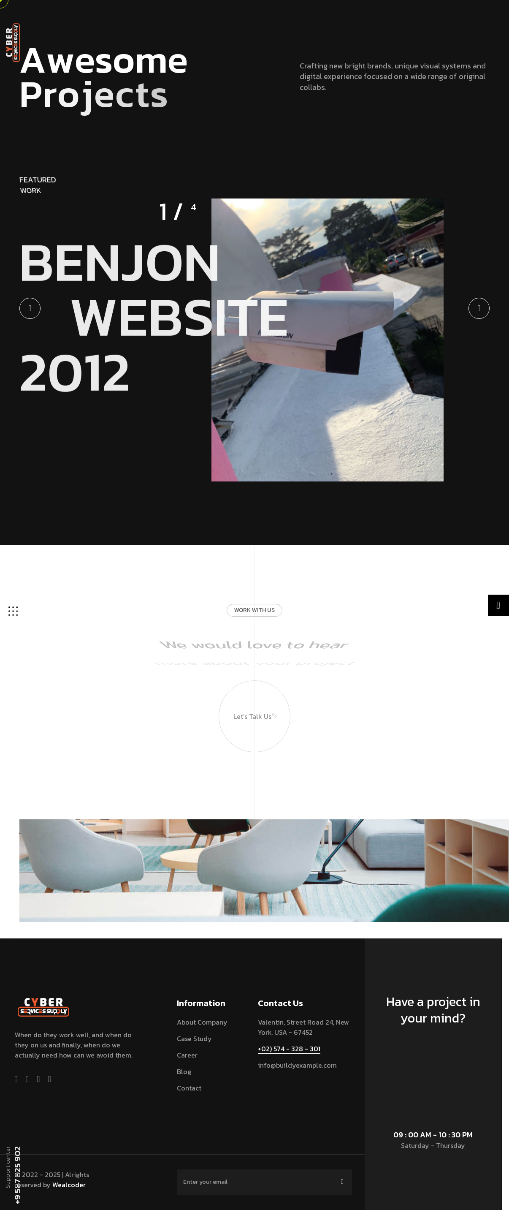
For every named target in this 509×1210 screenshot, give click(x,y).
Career (187, 1055)
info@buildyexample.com (297, 1065)
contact (189, 1088)
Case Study (194, 1038)
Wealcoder (69, 1185)
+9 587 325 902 (16, 1176)
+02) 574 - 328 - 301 (289, 1049)
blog (184, 1071)
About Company (202, 1022)
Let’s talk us (248, 685)
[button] (30, 308)
